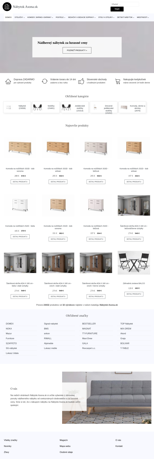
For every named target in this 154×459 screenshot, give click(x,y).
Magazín (64, 440)
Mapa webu (65, 446)
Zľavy (6, 452)
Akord (123, 333)
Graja (123, 338)
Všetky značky (10, 440)
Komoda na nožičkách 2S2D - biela (20, 226)
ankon (47, 333)
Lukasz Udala (12, 353)
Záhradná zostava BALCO (134, 283)
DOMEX (10, 324)
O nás (118, 440)
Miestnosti (142, 17)
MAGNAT (86, 329)
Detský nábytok (125, 17)
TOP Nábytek (126, 324)
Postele (60, 17)
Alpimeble (48, 343)
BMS (46, 329)
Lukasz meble (50, 348)
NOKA (9, 329)
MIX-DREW (125, 329)
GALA (85, 343)
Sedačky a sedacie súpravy (81, 17)
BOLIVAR (124, 343)
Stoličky (19, 17)
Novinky (7, 446)
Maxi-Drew (87, 338)
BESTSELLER (89, 324)
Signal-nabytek (51, 324)
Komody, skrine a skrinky (39, 17)
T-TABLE (124, 348)
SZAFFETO (11, 343)
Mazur (9, 333)
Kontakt (119, 446)
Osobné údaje (66, 452)
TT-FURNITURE (89, 333)
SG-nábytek (11, 348)
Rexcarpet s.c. (89, 348)
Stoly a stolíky (105, 17)
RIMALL (48, 338)
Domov (8, 17)
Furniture (10, 338)
